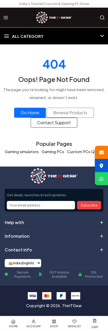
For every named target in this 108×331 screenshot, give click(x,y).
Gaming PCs (53, 151)
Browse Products (70, 112)
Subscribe (89, 205)
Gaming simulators (22, 151)
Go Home (30, 112)
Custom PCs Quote (85, 151)
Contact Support (54, 122)
